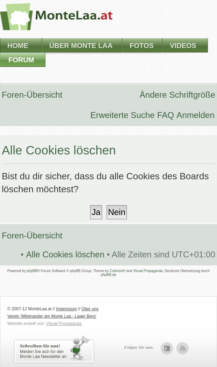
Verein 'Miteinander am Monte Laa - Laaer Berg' (51, 316)
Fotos (142, 45)
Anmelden (195, 115)
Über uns (90, 308)
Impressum (66, 308)
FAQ (165, 115)
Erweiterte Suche (123, 115)
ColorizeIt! (117, 271)
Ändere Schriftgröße (177, 94)
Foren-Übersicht (32, 94)
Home (17, 45)
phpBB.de (108, 275)
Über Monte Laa (81, 45)
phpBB (32, 271)
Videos (183, 45)
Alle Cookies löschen (65, 254)
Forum (21, 60)
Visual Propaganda (147, 271)
